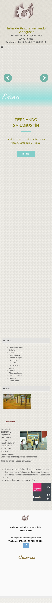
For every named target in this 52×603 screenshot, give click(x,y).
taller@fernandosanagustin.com (26, 538)
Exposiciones (10, 422)
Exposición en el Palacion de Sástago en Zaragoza (27, 472)
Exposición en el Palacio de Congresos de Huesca (27, 469)
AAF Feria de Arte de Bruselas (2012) (21, 480)
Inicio (26, 154)
